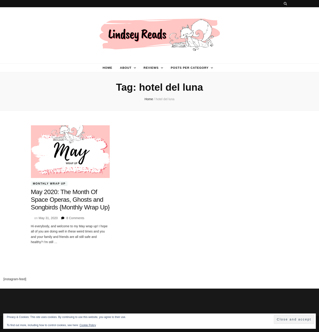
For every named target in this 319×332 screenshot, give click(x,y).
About (125, 67)
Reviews (151, 67)
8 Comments (75, 218)
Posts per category (190, 67)
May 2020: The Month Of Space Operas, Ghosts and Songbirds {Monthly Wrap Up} (70, 199)
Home (107, 67)
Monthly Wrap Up (49, 183)
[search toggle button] (285, 3)
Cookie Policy (87, 325)
